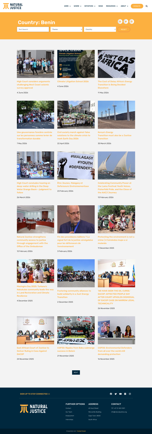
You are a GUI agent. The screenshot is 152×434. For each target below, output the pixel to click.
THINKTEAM (81, 431)
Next (76, 372)
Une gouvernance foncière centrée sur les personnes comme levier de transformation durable (34, 135)
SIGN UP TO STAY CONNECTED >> (35, 394)
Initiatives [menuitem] (89, 6)
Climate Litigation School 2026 (73, 81)
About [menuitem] (124, 6)
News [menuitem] (100, 6)
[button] (146, 6)
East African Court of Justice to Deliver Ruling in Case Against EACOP (33, 351)
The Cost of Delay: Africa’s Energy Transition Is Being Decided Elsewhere (115, 84)
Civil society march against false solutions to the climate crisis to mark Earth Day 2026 (73, 135)
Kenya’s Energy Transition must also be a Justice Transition (114, 135)
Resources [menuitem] (112, 6)
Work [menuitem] (67, 6)
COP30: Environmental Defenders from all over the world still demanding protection (115, 351)
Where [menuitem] (77, 6)
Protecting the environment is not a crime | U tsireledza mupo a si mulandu (116, 240)
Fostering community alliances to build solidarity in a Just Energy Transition (74, 294)
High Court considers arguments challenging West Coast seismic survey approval (33, 84)
